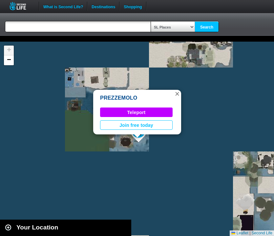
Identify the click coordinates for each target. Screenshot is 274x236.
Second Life (21, 6)
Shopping (133, 6)
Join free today (136, 125)
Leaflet (239, 233)
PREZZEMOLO (118, 98)
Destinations (103, 6)
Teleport (136, 112)
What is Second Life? (63, 6)
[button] (177, 94)
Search (206, 27)
